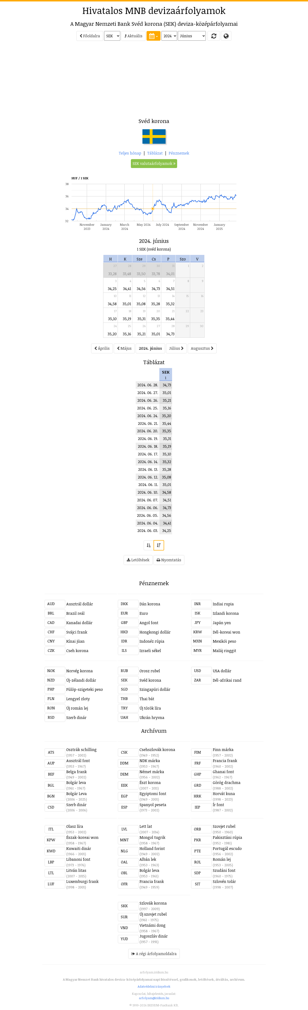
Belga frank (76, 771)
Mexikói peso (224, 641)
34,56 (141, 288)
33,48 (127, 273)
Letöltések (138, 560)
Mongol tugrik (152, 837)
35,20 (112, 334)
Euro (144, 613)
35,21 (141, 334)
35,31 (142, 318)
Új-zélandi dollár (81, 680)
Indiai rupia (223, 604)
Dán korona (150, 604)
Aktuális (133, 36)
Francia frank (225, 760)
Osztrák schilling (81, 749)
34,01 (170, 273)
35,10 (112, 318)
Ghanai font (223, 771)
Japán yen (222, 622)
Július (176, 348)
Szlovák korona (153, 903)
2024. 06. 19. (148, 438)
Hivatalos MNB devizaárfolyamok (154, 10)
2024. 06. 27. (147, 392)
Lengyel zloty (78, 698)
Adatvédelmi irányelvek (154, 986)
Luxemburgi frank (82, 881)
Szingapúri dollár (155, 689)
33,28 (112, 273)
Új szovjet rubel (153, 914)
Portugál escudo (227, 848)
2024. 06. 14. (148, 461)
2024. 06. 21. (148, 423)
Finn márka (223, 749)
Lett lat (146, 826)
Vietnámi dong (153, 925)
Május (124, 348)
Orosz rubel (150, 670)
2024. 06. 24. (147, 415)
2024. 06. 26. (147, 400)
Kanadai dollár (79, 622)
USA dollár (222, 670)
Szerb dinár (76, 717)
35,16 (127, 334)
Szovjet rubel (224, 826)
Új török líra (150, 708)
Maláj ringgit (224, 650)
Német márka (152, 771)
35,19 (127, 318)
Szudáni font (224, 870)
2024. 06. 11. (148, 484)
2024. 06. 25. (147, 408)
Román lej (222, 859)
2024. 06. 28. (147, 385)
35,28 (155, 303)
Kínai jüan (75, 641)
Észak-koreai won (82, 837)
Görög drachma (227, 782)
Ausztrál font (78, 760)
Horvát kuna (224, 793)
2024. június (150, 348)
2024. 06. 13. (148, 469)
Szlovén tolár (224, 881)
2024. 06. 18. (148, 446)
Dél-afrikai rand (227, 680)
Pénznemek (179, 153)
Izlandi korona (226, 613)
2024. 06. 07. (147, 500)
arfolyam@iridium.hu (154, 998)
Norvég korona (79, 670)
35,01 (127, 303)
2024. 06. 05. (147, 515)
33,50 (141, 273)
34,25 (112, 288)
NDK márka (150, 760)
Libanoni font (78, 859)
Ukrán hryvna (152, 717)
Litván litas (76, 870)
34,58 (112, 303)
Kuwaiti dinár (78, 848)
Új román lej (77, 708)
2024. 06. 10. (148, 492)
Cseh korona (77, 650)
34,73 (156, 288)
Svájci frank (76, 632)
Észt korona (150, 782)
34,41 (127, 288)
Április (102, 348)
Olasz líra (74, 826)
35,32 (170, 303)
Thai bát (147, 698)
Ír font (218, 804)
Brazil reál (75, 613)
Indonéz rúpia (152, 641)
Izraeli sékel (150, 650)
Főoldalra (90, 36)
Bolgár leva (76, 782)
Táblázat (155, 153)
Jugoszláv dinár (154, 936)
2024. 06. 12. (148, 477)
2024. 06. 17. (148, 454)
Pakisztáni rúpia (227, 837)
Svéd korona (150, 680)
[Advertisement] (23, 81)
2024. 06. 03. (147, 530)
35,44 (170, 318)
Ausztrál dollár (79, 604)
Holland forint (152, 848)
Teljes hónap (130, 153)
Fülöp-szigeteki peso (84, 689)
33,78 (156, 273)
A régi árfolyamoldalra (154, 953)
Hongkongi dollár (155, 632)
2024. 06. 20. (147, 431)
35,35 (155, 318)
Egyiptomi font (153, 793)
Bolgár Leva (76, 793)
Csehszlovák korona (157, 749)
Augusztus (202, 348)
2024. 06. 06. (147, 507)
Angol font (149, 622)
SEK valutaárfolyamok (154, 163)
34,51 (170, 288)
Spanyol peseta (153, 804)
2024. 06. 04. (147, 523)
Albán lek (148, 859)
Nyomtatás (169, 560)
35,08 (141, 303)
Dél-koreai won (226, 632)
